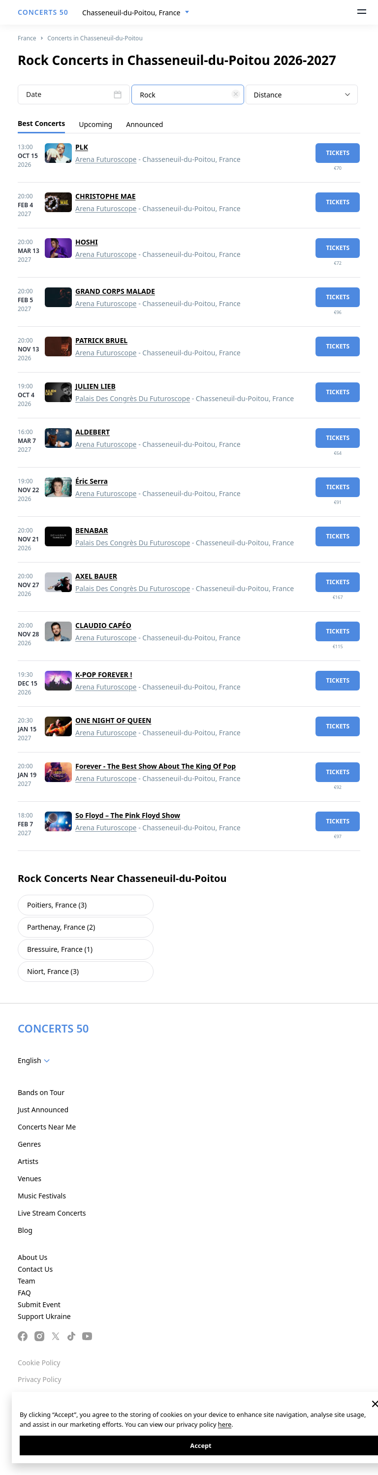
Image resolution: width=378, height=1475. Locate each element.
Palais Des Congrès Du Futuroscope (132, 398)
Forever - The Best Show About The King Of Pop (155, 766)
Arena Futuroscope (106, 159)
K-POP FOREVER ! (103, 674)
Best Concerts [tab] (41, 123)
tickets (337, 153)
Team (26, 1281)
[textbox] (187, 95)
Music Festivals (42, 1195)
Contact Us (35, 1269)
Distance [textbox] (268, 94)
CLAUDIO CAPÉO (103, 625)
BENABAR (91, 530)
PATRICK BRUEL (101, 340)
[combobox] (135, 13)
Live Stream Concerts (52, 1213)
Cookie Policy (39, 1362)
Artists (28, 1161)
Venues (29, 1178)
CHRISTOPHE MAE (105, 196)
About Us (32, 1257)
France (27, 38)
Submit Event (39, 1304)
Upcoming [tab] (95, 124)
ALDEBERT (92, 432)
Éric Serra (91, 481)
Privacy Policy (39, 1379)
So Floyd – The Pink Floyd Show (127, 815)
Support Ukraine (44, 1316)
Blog (25, 1230)
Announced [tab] (144, 124)
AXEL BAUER (96, 576)
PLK (81, 147)
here (224, 1424)
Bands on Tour (41, 1092)
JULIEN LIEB (95, 386)
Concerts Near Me (47, 1126)
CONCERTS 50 (43, 12)
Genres (29, 1144)
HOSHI (86, 242)
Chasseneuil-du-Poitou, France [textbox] (131, 12)
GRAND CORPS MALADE (115, 291)
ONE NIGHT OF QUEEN (113, 720)
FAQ (24, 1292)
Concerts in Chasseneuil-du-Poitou (95, 38)
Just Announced (43, 1109)
